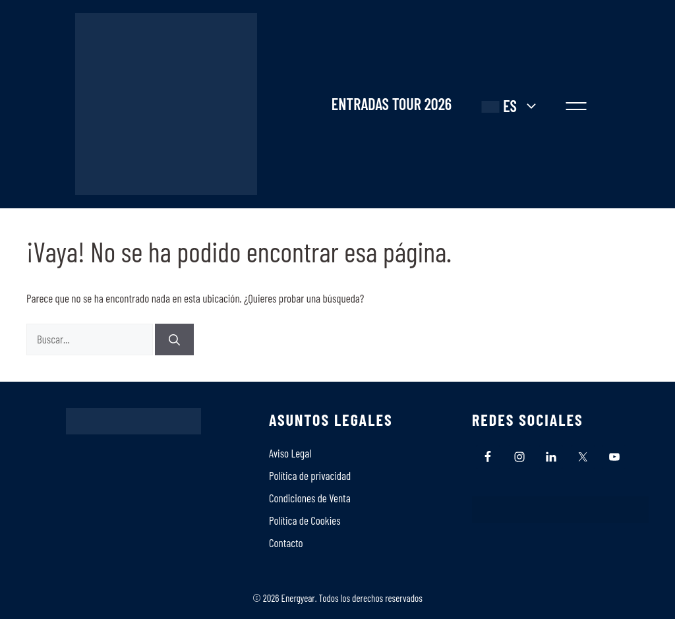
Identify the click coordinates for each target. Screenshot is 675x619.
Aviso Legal (290, 452)
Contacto (286, 542)
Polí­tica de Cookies (305, 520)
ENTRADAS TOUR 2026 (392, 104)
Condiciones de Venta (310, 497)
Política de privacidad (310, 475)
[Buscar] (174, 339)
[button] (576, 104)
